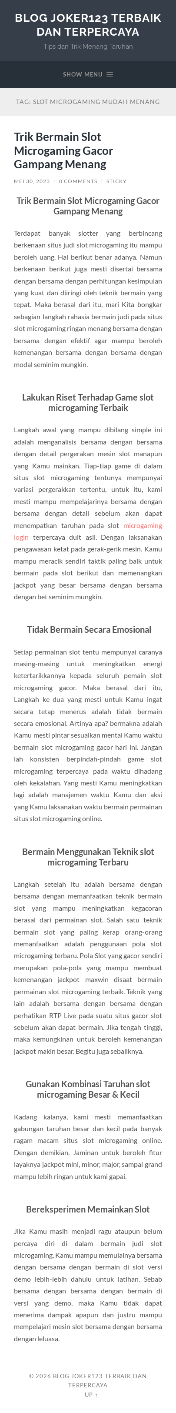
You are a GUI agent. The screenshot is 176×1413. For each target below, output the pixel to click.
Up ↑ (91, 1394)
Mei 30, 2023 (32, 181)
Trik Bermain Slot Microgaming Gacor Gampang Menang (63, 150)
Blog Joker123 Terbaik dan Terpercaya (88, 24)
